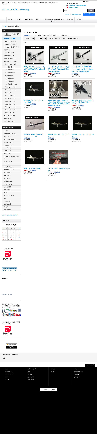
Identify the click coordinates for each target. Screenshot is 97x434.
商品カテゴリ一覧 (32, 369)
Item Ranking (31, 379)
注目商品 (30, 374)
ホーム (6, 369)
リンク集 (76, 369)
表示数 (27, 38)
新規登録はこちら (76, 14)
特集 (29, 371)
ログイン (67, 14)
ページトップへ (91, 365)
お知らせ (53, 369)
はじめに (53, 371)
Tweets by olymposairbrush (10, 215)
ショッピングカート (9, 374)
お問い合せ (76, 377)
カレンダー (7, 379)
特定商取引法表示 (78, 371)
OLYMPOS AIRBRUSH (7, 294)
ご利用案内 (76, 374)
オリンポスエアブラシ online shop (15, 10)
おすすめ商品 (31, 377)
